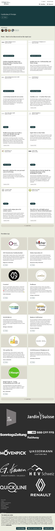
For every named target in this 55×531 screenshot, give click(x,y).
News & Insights (4, 504)
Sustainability (4, 508)
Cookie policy (9, 525)
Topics (2, 501)
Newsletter (3, 505)
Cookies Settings (5, 507)
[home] (6, 3)
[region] (27, 522)
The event (3, 499)
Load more (27, 225)
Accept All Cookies (48, 528)
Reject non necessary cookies (34, 528)
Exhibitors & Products (6, 502)
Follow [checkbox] (5, 265)
